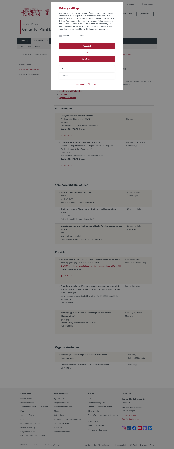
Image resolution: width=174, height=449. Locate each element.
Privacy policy (93, 84)
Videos (82, 36)
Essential (67, 36)
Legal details (81, 84)
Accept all (87, 46)
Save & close (87, 59)
